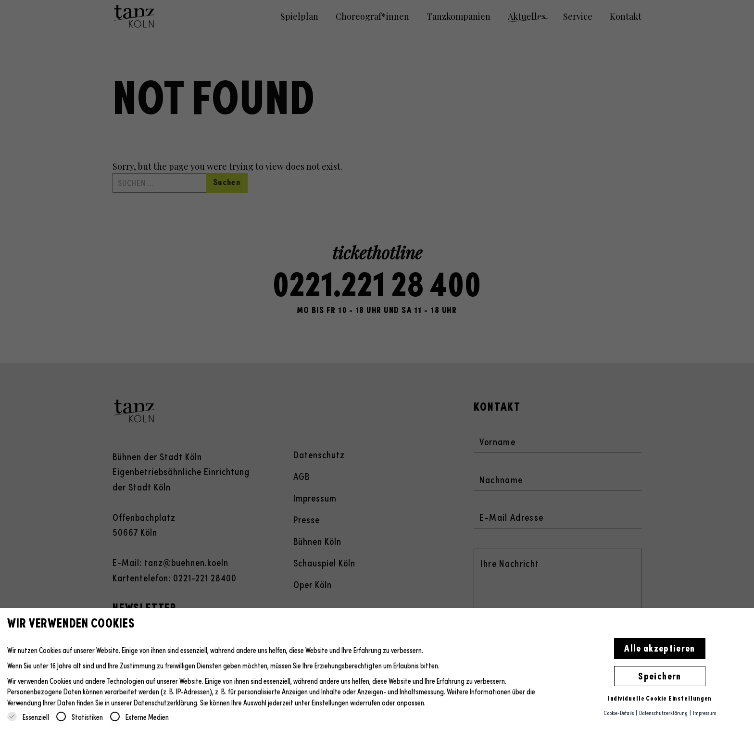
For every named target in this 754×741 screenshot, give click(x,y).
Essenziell (28, 717)
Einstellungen (330, 702)
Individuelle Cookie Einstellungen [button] (660, 697)
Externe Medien (139, 717)
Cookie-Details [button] (619, 712)
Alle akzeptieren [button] (659, 647)
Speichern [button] (659, 675)
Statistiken (79, 717)
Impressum (704, 712)
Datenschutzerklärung (165, 702)
